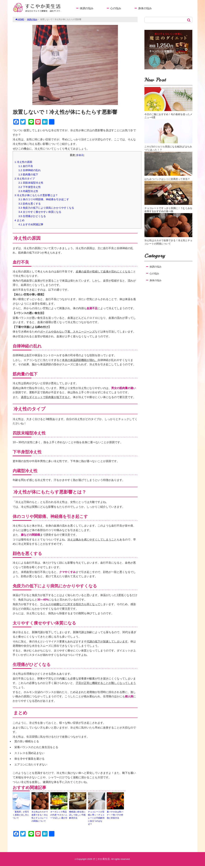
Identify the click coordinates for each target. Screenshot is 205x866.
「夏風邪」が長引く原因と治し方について (21, 815)
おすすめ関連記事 (30, 224)
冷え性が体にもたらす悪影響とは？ (36, 195)
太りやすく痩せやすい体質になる (39, 211)
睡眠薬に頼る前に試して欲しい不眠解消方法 (77, 815)
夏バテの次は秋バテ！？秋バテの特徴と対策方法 (115, 815)
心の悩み (115, 8)
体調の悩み (86, 8)
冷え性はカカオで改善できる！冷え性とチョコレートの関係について (39, 816)
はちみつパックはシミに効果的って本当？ (167, 179)
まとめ (19, 220)
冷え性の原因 (23, 161)
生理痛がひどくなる (32, 216)
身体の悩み (145, 8)
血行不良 (25, 166)
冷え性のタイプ (25, 178)
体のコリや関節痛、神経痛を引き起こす (43, 199)
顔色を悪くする (29, 203)
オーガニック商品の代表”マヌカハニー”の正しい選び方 (58, 815)
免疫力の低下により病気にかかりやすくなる (46, 207)
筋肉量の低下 (28, 174)
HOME (19, 19)
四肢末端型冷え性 (30, 182)
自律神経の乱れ (29, 170)
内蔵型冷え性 (28, 191)
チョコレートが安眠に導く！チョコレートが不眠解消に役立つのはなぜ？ (96, 818)
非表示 (80, 155)
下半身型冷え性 (29, 186)
